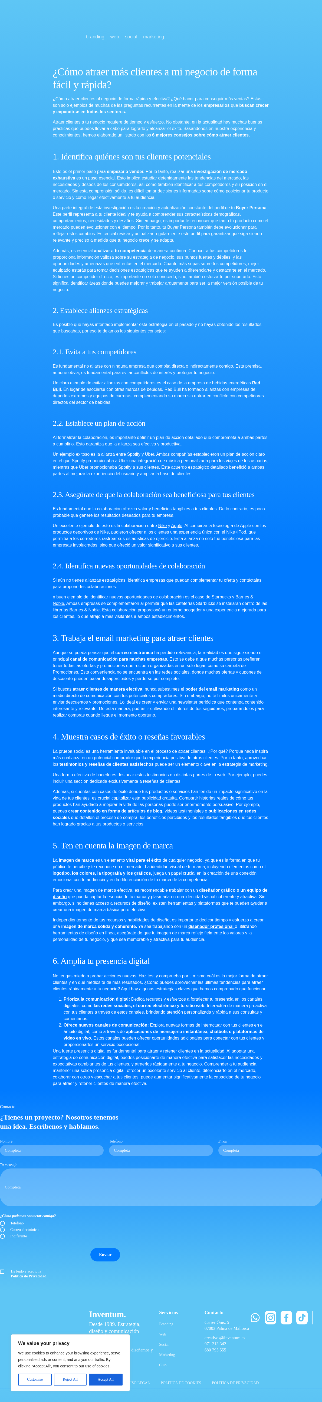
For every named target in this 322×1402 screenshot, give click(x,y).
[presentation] (41, 1254)
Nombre (6, 1141)
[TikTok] (302, 1317)
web (114, 36)
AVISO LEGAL (138, 1383)
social (131, 36)
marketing (153, 36)
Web (162, 1334)
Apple (176, 525)
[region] (70, 1362)
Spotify (133, 454)
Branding (166, 1324)
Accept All (106, 1379)
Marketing (167, 1355)
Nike (162, 525)
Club (162, 1365)
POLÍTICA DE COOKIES (181, 1383)
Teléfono (116, 1141)
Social (164, 1345)
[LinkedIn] (312, 1317)
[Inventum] (38, 27)
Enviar (105, 1254)
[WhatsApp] (255, 1317)
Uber (149, 454)
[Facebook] (286, 1317)
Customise (35, 1379)
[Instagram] (270, 1317)
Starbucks (221, 597)
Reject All (70, 1379)
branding (95, 36)
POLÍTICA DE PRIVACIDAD (235, 1383)
